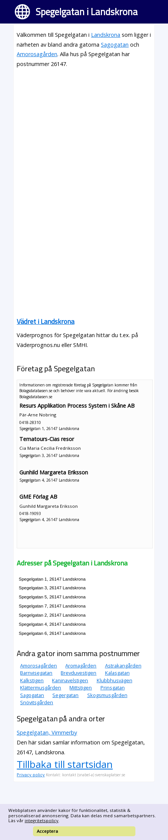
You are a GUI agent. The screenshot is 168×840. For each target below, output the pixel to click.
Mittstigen (80, 687)
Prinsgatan (112, 687)
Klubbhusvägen (114, 680)
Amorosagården (37, 54)
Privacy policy (31, 774)
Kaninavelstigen (70, 680)
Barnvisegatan (36, 672)
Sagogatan (115, 44)
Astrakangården (123, 665)
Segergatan (65, 695)
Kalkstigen (32, 680)
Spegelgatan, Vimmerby (47, 732)
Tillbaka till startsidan (65, 764)
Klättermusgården (40, 687)
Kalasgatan (117, 672)
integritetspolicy (41, 820)
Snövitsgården (36, 702)
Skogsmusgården (107, 695)
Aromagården (80, 665)
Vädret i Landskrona (45, 321)
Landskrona (105, 34)
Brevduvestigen (78, 672)
